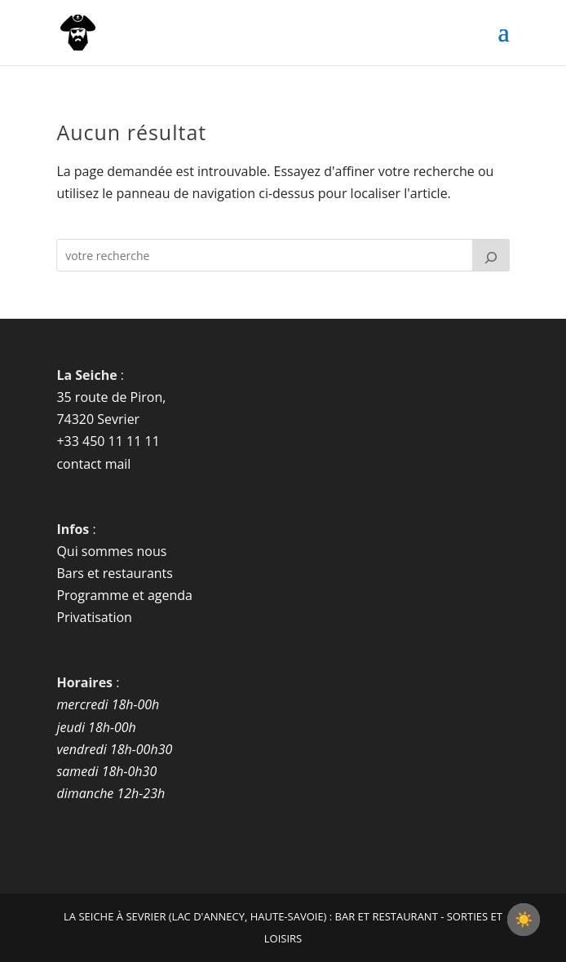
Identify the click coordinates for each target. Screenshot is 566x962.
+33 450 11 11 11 (107, 441)
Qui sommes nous (111, 551)
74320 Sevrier (97, 419)
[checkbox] (523, 919)
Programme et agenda (124, 595)
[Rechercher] (491, 255)
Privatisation (94, 617)
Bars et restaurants (114, 573)
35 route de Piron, (111, 397)
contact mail (93, 464)
